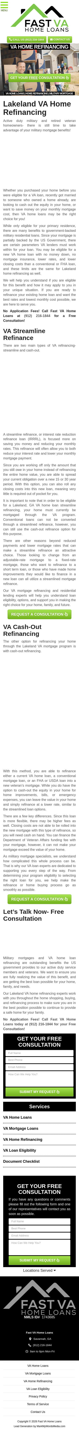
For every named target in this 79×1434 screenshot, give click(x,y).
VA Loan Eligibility (19, 1150)
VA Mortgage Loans (20, 1128)
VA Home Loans (17, 1117)
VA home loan (22, 254)
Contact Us (60, 39)
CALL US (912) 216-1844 (26, 39)
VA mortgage (48, 646)
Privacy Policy (38, 1396)
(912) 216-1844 (37, 316)
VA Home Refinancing (22, 1139)
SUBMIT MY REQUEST (40, 1092)
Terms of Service (38, 1404)
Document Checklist (21, 1161)
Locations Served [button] (39, 1270)
